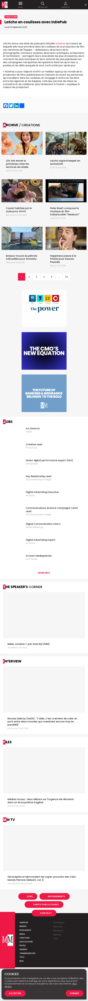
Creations (24, 931)
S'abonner (65, 5)
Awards (23, 943)
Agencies (23, 916)
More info (44, 566)
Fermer (74, 993)
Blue (21, 954)
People (22, 939)
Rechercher (43, 5)
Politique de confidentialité (19, 967)
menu (20, 5)
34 (66, 270)
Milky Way (58, 920)
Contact (46, 906)
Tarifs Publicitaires (46, 898)
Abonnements (56, 890)
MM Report (58, 924)
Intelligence (25, 924)
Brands (23, 920)
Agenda (57, 928)
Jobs (30, 890)
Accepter (15, 993)
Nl (86, 4)
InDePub (60, 43)
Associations (26, 935)
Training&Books (27, 947)
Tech (21, 951)
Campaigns (59, 916)
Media (22, 927)
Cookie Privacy (39, 967)
